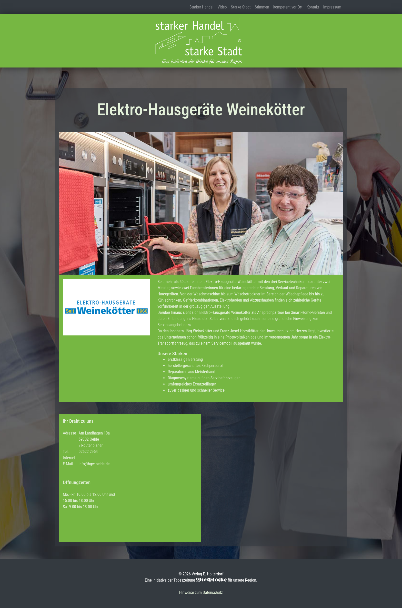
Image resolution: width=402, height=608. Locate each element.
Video (222, 7)
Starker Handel (201, 7)
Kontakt (313, 7)
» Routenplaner (90, 445)
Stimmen (262, 7)
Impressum (332, 7)
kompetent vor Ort (288, 7)
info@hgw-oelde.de (93, 463)
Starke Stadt (241, 7)
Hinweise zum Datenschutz (201, 592)
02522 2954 (88, 451)
